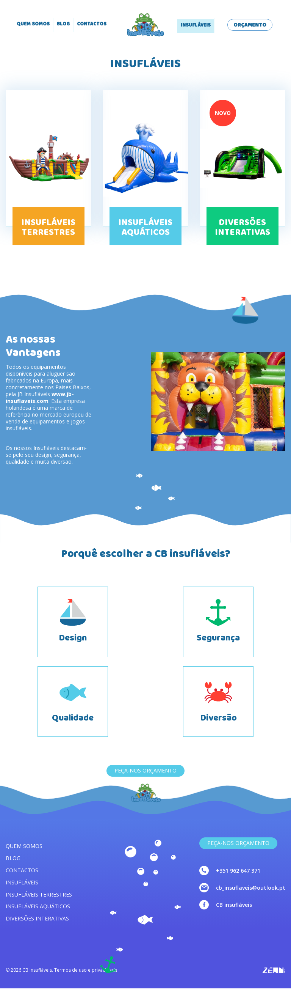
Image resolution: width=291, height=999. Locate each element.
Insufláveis (196, 26)
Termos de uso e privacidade (85, 980)
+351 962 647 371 (238, 881)
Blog (63, 25)
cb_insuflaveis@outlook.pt (250, 898)
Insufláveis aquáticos (38, 916)
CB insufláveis (234, 915)
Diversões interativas (37, 929)
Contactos (91, 25)
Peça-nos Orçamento (145, 781)
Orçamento (249, 25)
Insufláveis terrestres (39, 904)
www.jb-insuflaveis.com (40, 397)
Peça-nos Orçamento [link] (238, 853)
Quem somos (33, 25)
